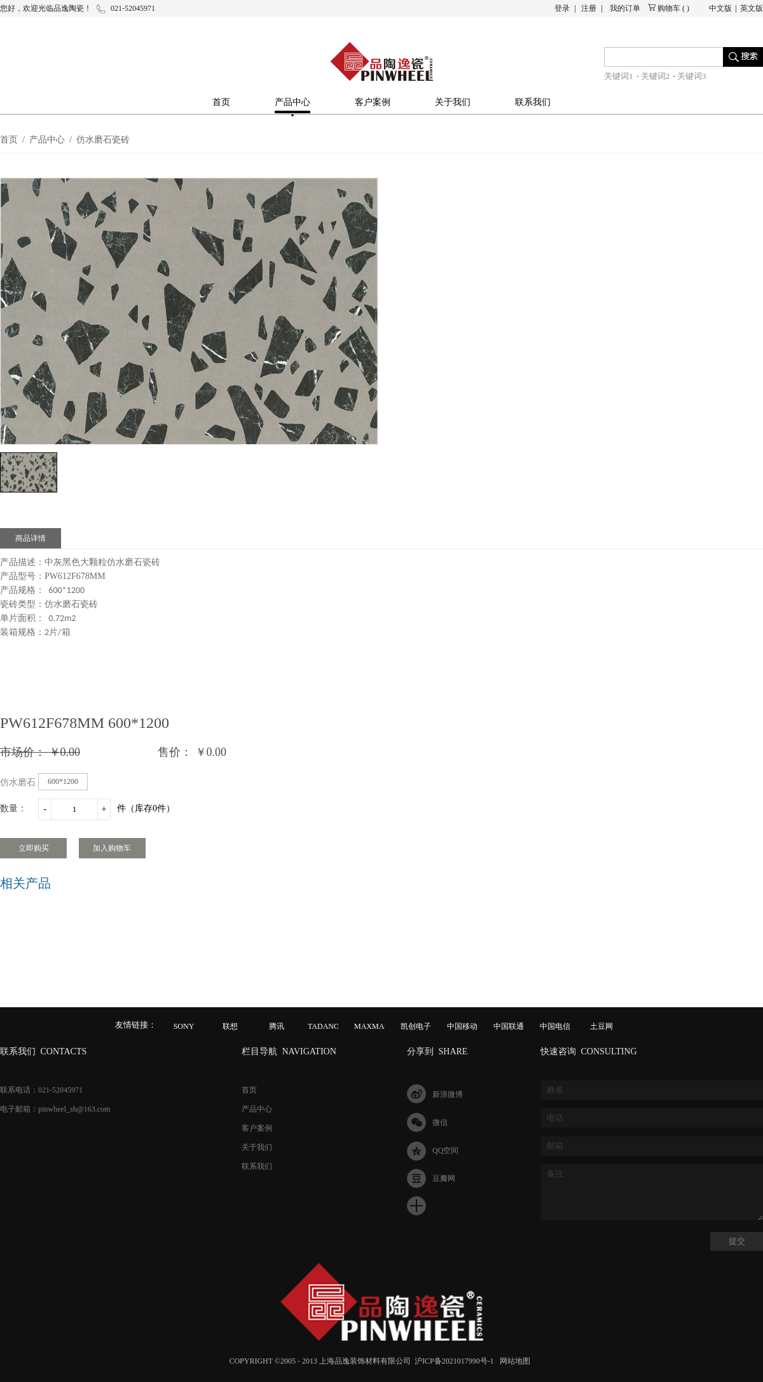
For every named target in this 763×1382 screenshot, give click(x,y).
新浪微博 (447, 1094)
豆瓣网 (443, 1178)
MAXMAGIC (375, 1026)
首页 (221, 102)
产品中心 (47, 139)
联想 (230, 1026)
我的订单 (625, 8)
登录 (562, 8)
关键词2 (655, 76)
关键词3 (691, 76)
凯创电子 (416, 1026)
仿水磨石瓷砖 (103, 139)
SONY (184, 1026)
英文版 (751, 8)
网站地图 (513, 1361)
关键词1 (618, 76)
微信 (440, 1122)
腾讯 (276, 1026)
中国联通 (508, 1026)
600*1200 (63, 781)
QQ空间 (445, 1150)
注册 (588, 8)
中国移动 (462, 1026)
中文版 (720, 8)
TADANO (324, 1026)
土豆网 (601, 1026)
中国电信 (555, 1026)
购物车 (668, 8)
